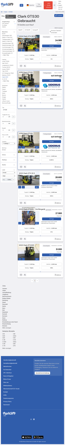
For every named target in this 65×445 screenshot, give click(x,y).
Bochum (4, 317)
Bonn (3, 319)
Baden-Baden (6, 299)
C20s (14, 336)
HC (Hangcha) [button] (8, 73)
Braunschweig (6, 325)
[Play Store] (38, 438)
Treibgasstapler (7, 39)
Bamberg (5, 301)
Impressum (6, 405)
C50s (14, 342)
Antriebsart (5, 85)
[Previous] (32, 281)
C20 (3, 336)
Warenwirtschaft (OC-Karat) (11, 389)
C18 (14, 335)
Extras (8, 155)
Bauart (3, 33)
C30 (14, 338)
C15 (3, 335)
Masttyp (8, 160)
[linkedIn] (34, 420)
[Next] (37, 281)
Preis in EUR (5, 134)
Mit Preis (4, 148)
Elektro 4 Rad (7, 37)
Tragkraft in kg (6, 114)
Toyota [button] (6, 67)
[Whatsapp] (31, 420)
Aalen (4, 291)
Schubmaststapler (8, 49)
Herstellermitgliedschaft (10, 364)
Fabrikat (4, 59)
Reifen (8, 165)
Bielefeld (5, 313)
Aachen (4, 289)
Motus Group (7, 380)
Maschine (8, 32)
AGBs (5, 396)
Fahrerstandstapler (8, 51)
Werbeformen (7, 367)
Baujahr (4, 128)
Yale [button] (5, 71)
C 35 (3, 340)
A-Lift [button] (4, 79)
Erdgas (4, 97)
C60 (14, 344)
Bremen (4, 326)
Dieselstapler (7, 35)
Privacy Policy (7, 402)
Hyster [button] (6, 69)
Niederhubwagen (8, 45)
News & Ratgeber (8, 377)
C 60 (3, 344)
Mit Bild (4, 149)
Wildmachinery (7, 386)
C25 (3, 338)
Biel (3, 311)
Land (8, 170)
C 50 (14, 340)
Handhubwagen (7, 43)
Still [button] (5, 63)
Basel (4, 303)
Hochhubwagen (8, 47)
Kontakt (5, 393)
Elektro (4, 87)
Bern (3, 309)
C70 (14, 346)
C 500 (4, 342)
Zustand (4, 141)
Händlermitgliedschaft (9, 361)
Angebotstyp (8, 21)
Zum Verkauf (5, 23)
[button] (5, 55)
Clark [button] (5, 77)
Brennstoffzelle (6, 103)
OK (13, 116)
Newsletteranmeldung (42, 374)
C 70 (3, 346)
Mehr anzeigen (6, 328)
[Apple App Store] (26, 438)
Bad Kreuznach (6, 297)
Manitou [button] (6, 75)
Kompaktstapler (7, 53)
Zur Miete (4, 25)
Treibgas (4, 91)
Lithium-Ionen (6, 101)
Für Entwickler (7, 370)
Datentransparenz (8, 399)
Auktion (4, 27)
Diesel (3, 89)
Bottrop (4, 321)
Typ (3, 107)
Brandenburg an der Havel (10, 323)
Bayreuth (5, 305)
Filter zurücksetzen (9, 16)
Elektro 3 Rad (7, 41)
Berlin (4, 307)
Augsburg (5, 295)
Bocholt (4, 315)
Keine (3, 93)
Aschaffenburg (6, 293)
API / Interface (7, 373)
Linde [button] (5, 61)
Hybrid (4, 99)
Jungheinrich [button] (7, 65)
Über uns (5, 383)
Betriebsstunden (6, 121)
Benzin (4, 95)
